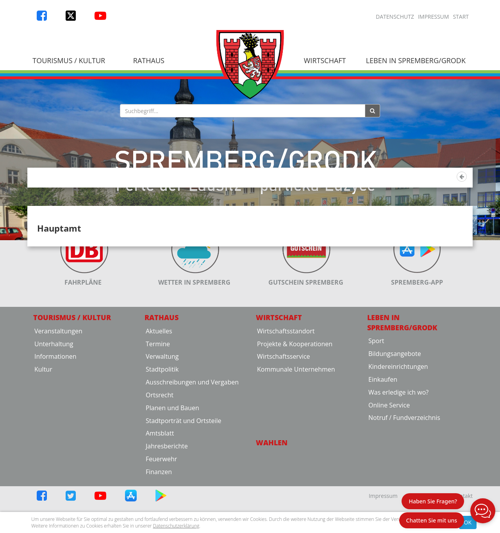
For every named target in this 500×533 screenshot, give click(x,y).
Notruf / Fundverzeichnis (404, 486)
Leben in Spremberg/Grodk (416, 60)
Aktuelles (159, 399)
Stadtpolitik (162, 437)
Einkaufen (382, 447)
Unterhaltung (53, 412)
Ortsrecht (159, 463)
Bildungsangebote (394, 422)
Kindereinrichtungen (398, 434)
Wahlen (272, 510)
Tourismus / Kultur (68, 60)
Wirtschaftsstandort (285, 399)
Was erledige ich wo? (398, 460)
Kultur (43, 437)
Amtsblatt (160, 501)
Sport (376, 409)
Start (461, 16)
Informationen (55, 424)
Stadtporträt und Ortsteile (183, 489)
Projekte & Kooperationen (294, 412)
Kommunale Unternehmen (296, 437)
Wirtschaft (325, 60)
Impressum (433, 16)
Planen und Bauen (172, 476)
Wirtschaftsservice (283, 424)
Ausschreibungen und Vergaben (192, 450)
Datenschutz (395, 16)
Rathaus (148, 60)
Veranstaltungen (58, 399)
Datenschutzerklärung (176, 525)
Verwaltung (162, 424)
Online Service (389, 473)
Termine (158, 412)
